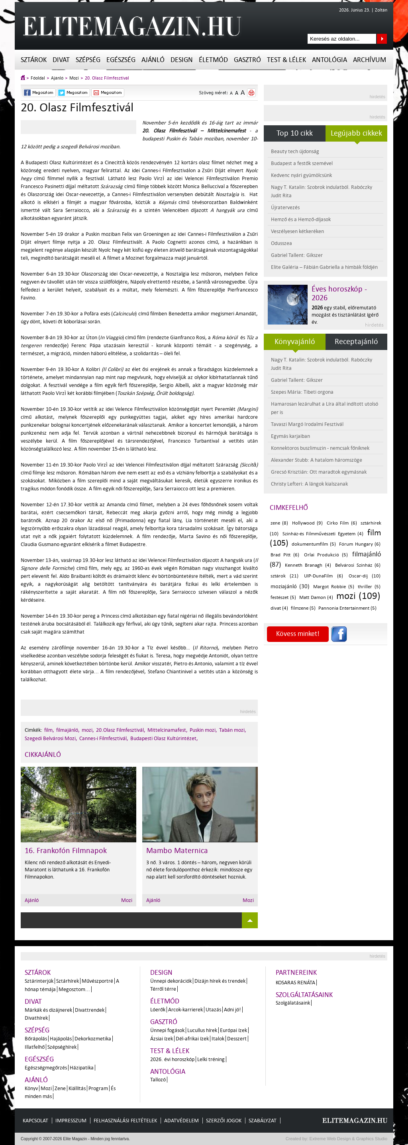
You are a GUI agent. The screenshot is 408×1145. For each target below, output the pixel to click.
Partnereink (296, 972)
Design (182, 60)
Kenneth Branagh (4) (308, 565)
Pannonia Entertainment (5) (347, 608)
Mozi (74, 78)
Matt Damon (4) (316, 597)
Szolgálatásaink (293, 1003)
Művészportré (97, 981)
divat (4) (279, 608)
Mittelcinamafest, (167, 730)
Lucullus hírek (202, 1030)
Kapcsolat (35, 1121)
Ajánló (153, 60)
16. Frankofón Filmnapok (66, 850)
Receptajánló (356, 341)
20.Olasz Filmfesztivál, (120, 730)
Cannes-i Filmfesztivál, (103, 738)
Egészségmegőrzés (46, 1068)
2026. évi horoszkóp (172, 1059)
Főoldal (38, 78)
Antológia (329, 60)
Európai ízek (233, 1030)
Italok (218, 1039)
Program (98, 1088)
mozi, (88, 730)
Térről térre (163, 989)
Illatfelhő (35, 1047)
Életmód (213, 60)
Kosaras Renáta (295, 983)
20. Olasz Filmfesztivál (107, 78)
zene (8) (279, 523)
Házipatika (82, 1068)
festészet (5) (283, 597)
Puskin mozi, (203, 730)
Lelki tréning (211, 1059)
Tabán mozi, (232, 730)
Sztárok (34, 60)
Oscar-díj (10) (365, 576)
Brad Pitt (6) (285, 555)
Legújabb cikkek (356, 133)
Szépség (88, 60)
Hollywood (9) (307, 523)
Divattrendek (89, 1010)
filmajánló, (68, 730)
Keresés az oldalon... (382, 39)
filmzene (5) (303, 608)
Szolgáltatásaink (304, 995)
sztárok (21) (284, 576)
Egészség (120, 60)
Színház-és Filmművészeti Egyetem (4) (323, 534)
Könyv (31, 1088)
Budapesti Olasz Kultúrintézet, (164, 738)
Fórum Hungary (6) (360, 544)
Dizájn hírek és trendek (219, 981)
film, (49, 730)
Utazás (213, 1010)
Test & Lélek (286, 60)
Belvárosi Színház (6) (358, 565)
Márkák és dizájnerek (48, 1010)
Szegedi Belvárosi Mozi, (51, 738)
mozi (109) (358, 596)
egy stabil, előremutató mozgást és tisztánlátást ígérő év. (345, 315)
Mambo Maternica (177, 850)
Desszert (237, 1039)
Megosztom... (74, 989)
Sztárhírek (67, 981)
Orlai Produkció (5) (326, 555)
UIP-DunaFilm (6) (323, 576)
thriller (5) (369, 586)
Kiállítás (77, 1088)
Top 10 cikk (295, 133)
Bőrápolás (36, 1039)
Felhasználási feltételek (125, 1121)
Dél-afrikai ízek (192, 1039)
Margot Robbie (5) (333, 586)
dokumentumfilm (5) (313, 544)
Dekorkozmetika (93, 1039)
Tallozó (158, 1080)
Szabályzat (263, 1121)
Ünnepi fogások (167, 1030)
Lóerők (157, 1010)
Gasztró (247, 60)
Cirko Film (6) (342, 523)
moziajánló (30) (290, 586)
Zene (60, 1088)
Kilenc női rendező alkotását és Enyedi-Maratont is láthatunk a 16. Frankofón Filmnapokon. (68, 869)
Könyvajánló (295, 341)
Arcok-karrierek (185, 1010)
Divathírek (36, 1018)
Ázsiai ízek (161, 1039)
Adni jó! (232, 1010)
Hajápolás (61, 1039)
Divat (61, 60)
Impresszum (70, 1121)
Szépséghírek (61, 1047)
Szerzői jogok (223, 1121)
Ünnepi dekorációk (171, 981)
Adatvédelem (181, 1121)
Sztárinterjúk (39, 981)
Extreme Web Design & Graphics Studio (348, 1138)
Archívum (369, 60)
